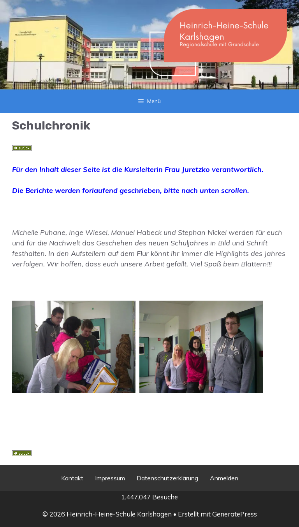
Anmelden (224, 478)
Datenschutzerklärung (167, 478)
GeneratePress (234, 514)
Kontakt (72, 478)
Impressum (110, 478)
